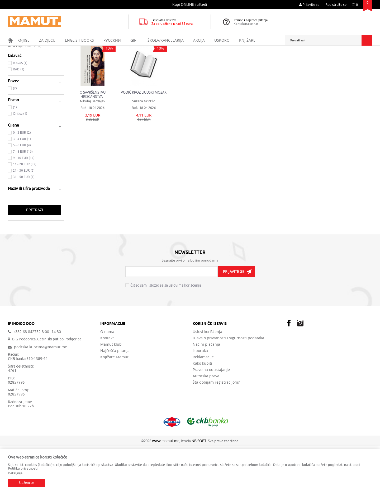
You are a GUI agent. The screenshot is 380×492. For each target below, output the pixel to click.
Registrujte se (335, 4)
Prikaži (313, 59)
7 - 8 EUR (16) (23, 197)
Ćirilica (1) (20, 159)
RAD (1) (18, 115)
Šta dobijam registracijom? (216, 428)
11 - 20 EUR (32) (24, 210)
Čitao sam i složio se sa (165, 331)
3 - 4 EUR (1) (22, 184)
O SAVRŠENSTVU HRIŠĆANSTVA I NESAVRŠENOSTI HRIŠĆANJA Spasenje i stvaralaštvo (92, 140)
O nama (107, 377)
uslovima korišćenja (185, 331)
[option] (190, 4)
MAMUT (13, 49)
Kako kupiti (202, 409)
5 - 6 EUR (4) (22, 191)
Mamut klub (111, 390)
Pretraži (34, 255)
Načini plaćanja (206, 390)
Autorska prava (206, 421)
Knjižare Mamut (114, 403)
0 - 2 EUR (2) (22, 178)
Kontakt (107, 384)
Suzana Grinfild (143, 146)
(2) (15, 134)
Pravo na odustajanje (211, 415)
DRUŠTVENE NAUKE (26, 75)
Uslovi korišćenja (207, 377)
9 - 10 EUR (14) (24, 203)
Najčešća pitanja (115, 396)
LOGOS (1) (20, 109)
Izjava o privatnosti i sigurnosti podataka (228, 384)
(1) (15, 153)
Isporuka (200, 396)
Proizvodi (30, 49)
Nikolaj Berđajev (92, 146)
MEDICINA (18, 81)
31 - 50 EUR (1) (24, 222)
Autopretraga (249, 59)
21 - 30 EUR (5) (24, 216)
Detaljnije (15, 473)
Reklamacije (203, 403)
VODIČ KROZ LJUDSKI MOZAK (144, 138)
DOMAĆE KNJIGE (53, 49)
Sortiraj (272, 59)
